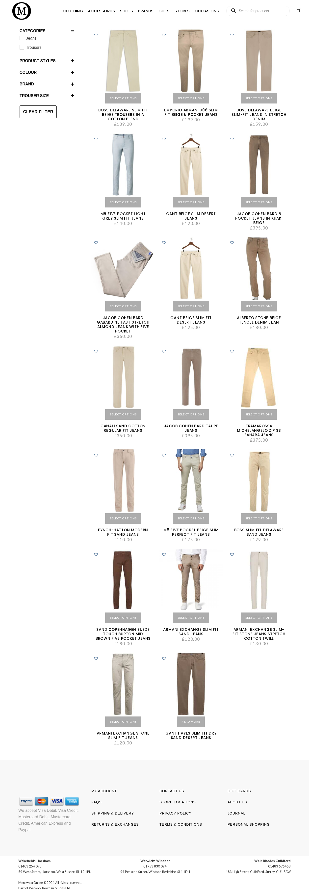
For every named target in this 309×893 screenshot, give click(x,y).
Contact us (171, 791)
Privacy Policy (175, 813)
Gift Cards (239, 791)
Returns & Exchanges (115, 824)
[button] (65, 11)
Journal (236, 813)
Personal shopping (249, 824)
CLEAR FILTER (38, 111)
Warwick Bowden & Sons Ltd (49, 888)
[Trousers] (22, 47)
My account (104, 791)
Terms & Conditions (180, 824)
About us (237, 802)
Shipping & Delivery (112, 813)
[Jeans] (22, 38)
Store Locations (177, 802)
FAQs (96, 802)
